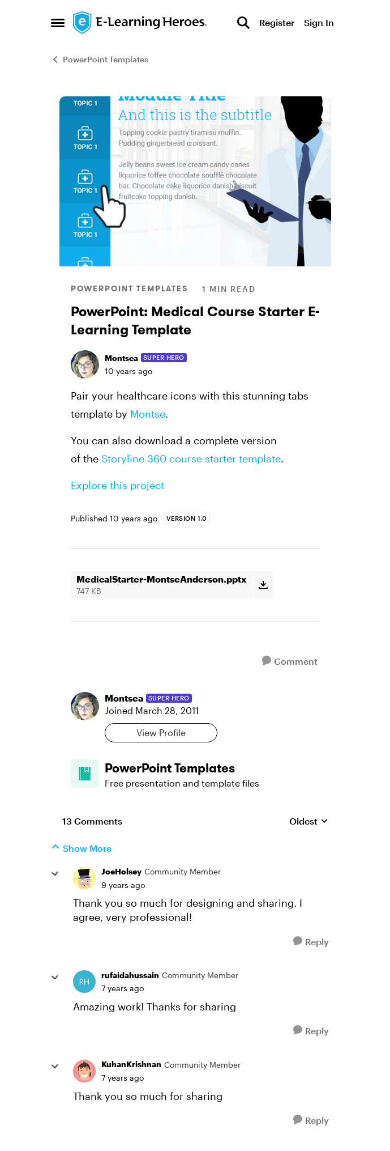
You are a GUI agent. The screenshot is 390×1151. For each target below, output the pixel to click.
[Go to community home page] (140, 22)
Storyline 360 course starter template (191, 458)
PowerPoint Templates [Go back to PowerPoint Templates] (99, 59)
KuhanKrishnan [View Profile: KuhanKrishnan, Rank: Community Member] (131, 1064)
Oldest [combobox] (308, 821)
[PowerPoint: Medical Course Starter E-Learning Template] (123, 885)
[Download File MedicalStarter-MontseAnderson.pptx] (262, 584)
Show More (81, 847)
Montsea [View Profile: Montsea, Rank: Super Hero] (121, 358)
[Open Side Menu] (57, 22)
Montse (147, 413)
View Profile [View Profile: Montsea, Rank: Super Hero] (161, 732)
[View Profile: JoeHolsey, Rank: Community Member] (84, 878)
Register (276, 22)
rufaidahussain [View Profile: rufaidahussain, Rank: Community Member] (130, 975)
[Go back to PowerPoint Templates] (212, 768)
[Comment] (290, 661)
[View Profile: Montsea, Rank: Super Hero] (85, 364)
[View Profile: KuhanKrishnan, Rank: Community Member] (84, 1071)
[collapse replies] (55, 874)
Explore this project (117, 485)
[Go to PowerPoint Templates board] (85, 773)
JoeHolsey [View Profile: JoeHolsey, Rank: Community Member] (121, 871)
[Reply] (311, 941)
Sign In (319, 22)
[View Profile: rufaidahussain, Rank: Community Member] (84, 981)
